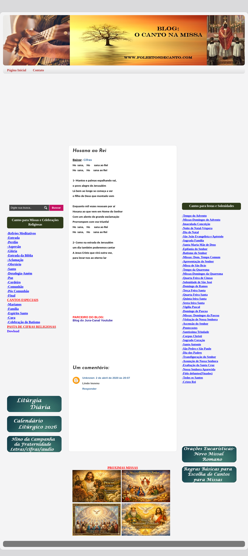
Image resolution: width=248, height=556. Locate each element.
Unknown (88, 377)
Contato (38, 70)
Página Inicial (16, 70)
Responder (89, 388)
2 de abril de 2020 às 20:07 (113, 377)
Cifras (88, 160)
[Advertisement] (124, 108)
